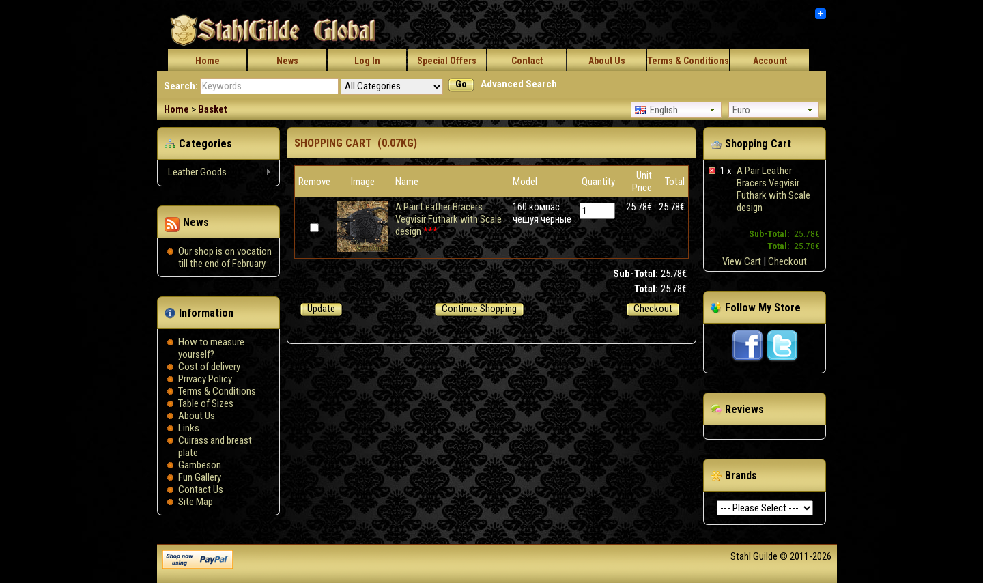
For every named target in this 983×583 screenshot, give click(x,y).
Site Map (195, 502)
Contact (527, 60)
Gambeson (199, 465)
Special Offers (446, 60)
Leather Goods (215, 172)
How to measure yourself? (211, 348)
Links (188, 428)
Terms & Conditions (688, 60)
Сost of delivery (209, 366)
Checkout (787, 261)
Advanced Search (519, 84)
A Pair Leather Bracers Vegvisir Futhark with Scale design (773, 189)
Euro (741, 110)
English (656, 110)
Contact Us (200, 489)
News (287, 60)
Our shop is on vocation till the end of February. (225, 257)
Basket (212, 109)
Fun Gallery (199, 477)
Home (207, 60)
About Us (606, 60)
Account (770, 60)
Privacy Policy (205, 379)
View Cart (741, 261)
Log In (367, 60)
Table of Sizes (205, 403)
